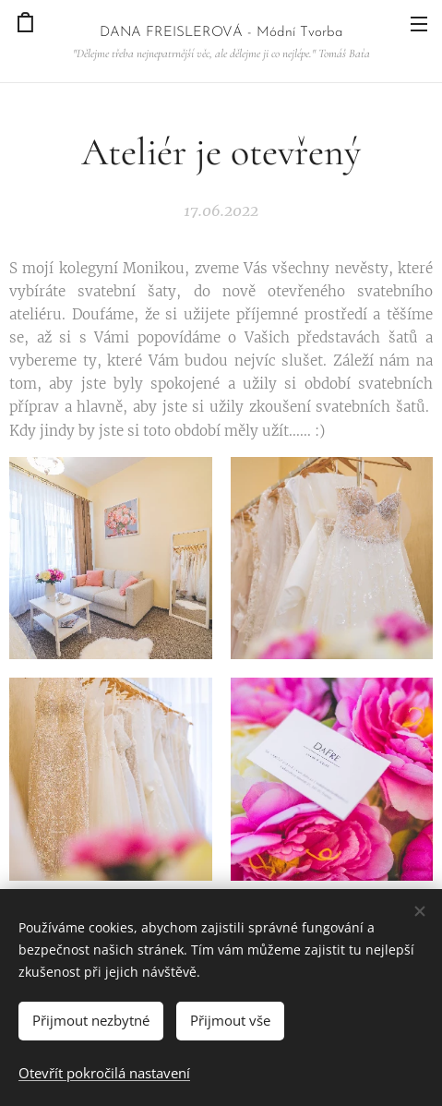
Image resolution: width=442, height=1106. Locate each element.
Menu (419, 24)
